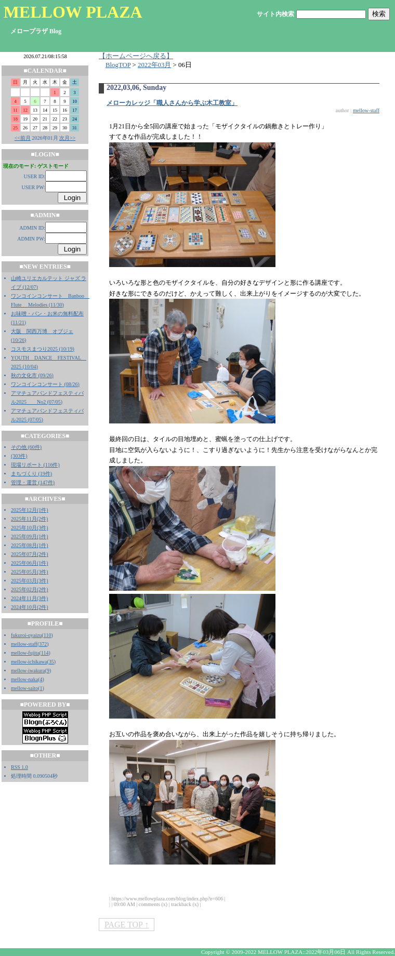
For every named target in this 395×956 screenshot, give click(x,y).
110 (47, 635)
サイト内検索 (275, 14)
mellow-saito (24, 688)
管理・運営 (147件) (33, 482)
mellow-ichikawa (29, 662)
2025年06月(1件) (29, 563)
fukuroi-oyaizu (26, 635)
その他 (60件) (26, 447)
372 (43, 644)
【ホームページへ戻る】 (136, 56)
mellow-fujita (25, 653)
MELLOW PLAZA (73, 12)
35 (51, 662)
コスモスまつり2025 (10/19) (42, 349)
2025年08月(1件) (29, 545)
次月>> (67, 138)
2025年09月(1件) (29, 536)
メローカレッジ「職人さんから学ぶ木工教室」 (172, 103)
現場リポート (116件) (35, 465)
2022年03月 (154, 65)
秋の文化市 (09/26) (32, 375)
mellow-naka (24, 679)
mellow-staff (24, 644)
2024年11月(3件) (29, 598)
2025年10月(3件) (29, 527)
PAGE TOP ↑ (126, 924)
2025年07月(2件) (29, 554)
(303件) (19, 456)
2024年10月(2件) (29, 607)
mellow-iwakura (28, 670)
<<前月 (23, 138)
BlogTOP (118, 65)
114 (45, 653)
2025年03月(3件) (29, 580)
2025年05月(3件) (29, 572)
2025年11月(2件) (29, 519)
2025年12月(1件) (29, 510)
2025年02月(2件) (29, 589)
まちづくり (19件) (31, 473)
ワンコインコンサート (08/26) (45, 384)
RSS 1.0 (19, 767)
